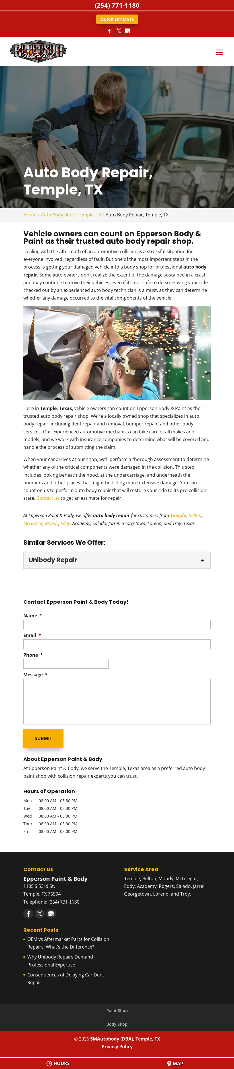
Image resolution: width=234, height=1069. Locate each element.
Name (32, 616)
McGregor (33, 523)
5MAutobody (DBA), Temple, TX (125, 1039)
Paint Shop (117, 1010)
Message (35, 675)
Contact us (47, 498)
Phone (33, 655)
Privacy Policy (117, 1046)
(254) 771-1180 (117, 5)
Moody (51, 523)
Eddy (65, 523)
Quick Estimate (117, 19)
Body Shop (117, 1024)
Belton (194, 515)
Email (32, 635)
